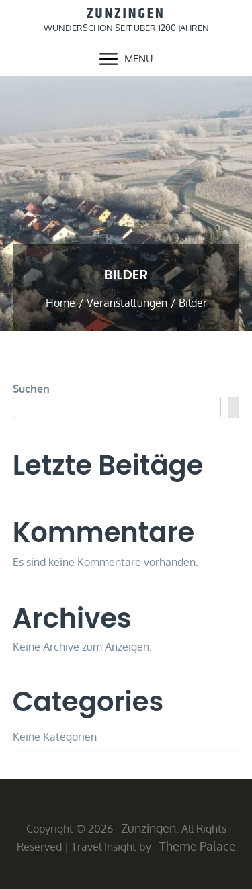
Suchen (31, 388)
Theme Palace (197, 846)
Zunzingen (126, 14)
